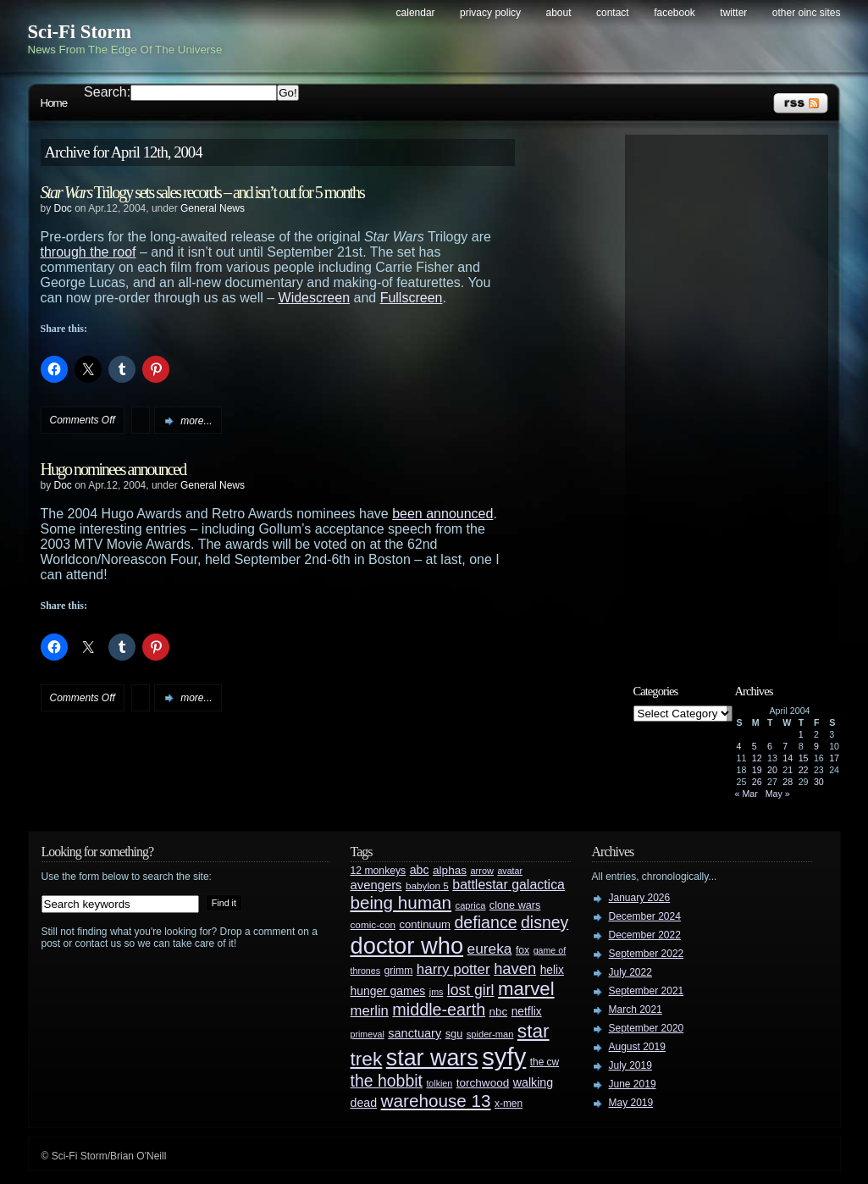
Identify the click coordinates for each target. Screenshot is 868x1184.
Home (54, 103)
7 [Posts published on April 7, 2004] (785, 746)
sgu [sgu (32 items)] (454, 1033)
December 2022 (645, 935)
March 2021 (635, 1009)
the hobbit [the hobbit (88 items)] (387, 1080)
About (559, 13)
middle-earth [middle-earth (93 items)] (438, 1009)
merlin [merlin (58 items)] (370, 1011)
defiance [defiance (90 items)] (485, 922)
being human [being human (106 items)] (401, 902)
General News (212, 208)
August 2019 (637, 1047)
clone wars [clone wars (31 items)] (515, 905)
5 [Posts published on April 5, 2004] (754, 746)
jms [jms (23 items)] (436, 992)
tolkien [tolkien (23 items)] (439, 1083)
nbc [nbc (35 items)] (498, 1011)
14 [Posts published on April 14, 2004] (787, 758)
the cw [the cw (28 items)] (544, 1062)
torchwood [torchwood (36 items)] (483, 1082)
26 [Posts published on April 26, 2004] (757, 782)
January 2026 (640, 898)
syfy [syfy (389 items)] (504, 1057)
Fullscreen (411, 297)
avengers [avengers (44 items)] (376, 885)
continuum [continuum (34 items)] (425, 924)
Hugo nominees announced (113, 469)
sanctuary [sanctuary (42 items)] (414, 1033)
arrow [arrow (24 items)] (482, 871)
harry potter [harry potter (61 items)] (453, 969)
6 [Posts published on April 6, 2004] (769, 746)
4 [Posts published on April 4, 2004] (739, 746)
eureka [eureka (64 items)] (489, 948)
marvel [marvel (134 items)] (526, 988)
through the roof (88, 252)
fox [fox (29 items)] (522, 950)
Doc (63, 208)
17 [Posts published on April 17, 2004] (834, 758)
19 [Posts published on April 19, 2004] (757, 770)
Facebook (674, 13)
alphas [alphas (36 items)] (450, 870)
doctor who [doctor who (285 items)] (407, 945)
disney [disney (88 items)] (544, 922)
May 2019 (631, 1103)
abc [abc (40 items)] (419, 870)
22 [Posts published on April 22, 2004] (804, 770)
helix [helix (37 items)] (552, 970)
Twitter (733, 13)
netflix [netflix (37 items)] (526, 1011)
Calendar (415, 13)
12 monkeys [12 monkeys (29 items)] (378, 871)
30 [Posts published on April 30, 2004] (819, 782)
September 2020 (646, 1028)
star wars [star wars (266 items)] (432, 1058)
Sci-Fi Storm (80, 31)
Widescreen (314, 297)
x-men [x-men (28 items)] (508, 1103)
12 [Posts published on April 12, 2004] (757, 758)
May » (778, 793)
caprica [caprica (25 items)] (471, 905)
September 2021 (646, 991)
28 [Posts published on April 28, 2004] (787, 782)
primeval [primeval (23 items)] (367, 1034)
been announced (442, 513)
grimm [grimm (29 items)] (398, 971)
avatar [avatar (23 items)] (509, 871)
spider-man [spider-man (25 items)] (490, 1034)
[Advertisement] (735, 395)
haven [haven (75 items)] (515, 968)
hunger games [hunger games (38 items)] (388, 991)
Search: (107, 92)
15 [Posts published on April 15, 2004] (804, 758)
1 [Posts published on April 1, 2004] (801, 734)
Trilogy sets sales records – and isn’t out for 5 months (202, 192)
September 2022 (646, 954)
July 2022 (630, 972)
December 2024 (645, 916)
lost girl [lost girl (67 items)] (471, 990)
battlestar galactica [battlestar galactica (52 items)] (508, 884)
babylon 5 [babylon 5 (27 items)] (427, 885)
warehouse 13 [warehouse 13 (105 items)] (436, 1100)
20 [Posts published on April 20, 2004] (772, 770)
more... (196, 421)
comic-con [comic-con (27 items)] (373, 924)
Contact (612, 13)
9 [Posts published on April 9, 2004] (816, 746)
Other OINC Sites (806, 13)
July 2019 (630, 1065)
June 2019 (632, 1084)
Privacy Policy (490, 13)
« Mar (746, 793)
